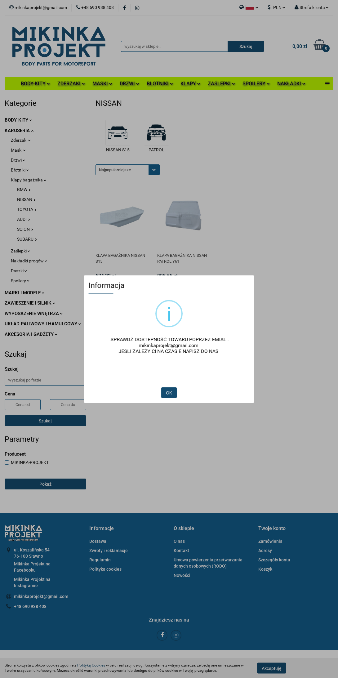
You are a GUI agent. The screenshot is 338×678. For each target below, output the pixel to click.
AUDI (23, 219)
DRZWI (129, 84)
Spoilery (20, 280)
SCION (25, 229)
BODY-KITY (35, 84)
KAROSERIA (19, 130)
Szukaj (45, 420)
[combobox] (128, 169)
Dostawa (97, 541)
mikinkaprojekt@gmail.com (41, 596)
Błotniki (20, 169)
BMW (24, 189)
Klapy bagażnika (28, 179)
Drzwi (18, 160)
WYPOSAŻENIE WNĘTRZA (34, 313)
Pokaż (45, 484)
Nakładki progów (29, 260)
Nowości (182, 575)
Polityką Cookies (91, 665)
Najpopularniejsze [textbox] (115, 169)
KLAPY (190, 84)
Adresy (265, 550)
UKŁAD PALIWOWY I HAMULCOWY (43, 324)
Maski (18, 150)
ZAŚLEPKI (221, 84)
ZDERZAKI (71, 84)
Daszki (19, 270)
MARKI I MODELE (24, 293)
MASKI (102, 84)
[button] (101, 528)
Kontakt (181, 550)
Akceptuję (272, 668)
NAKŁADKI (291, 84)
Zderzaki (21, 140)
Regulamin (100, 559)
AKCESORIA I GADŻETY (31, 334)
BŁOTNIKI (160, 84)
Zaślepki (20, 250)
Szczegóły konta (274, 559)
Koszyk (265, 569)
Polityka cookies (105, 569)
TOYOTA (27, 209)
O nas (179, 541)
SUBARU (27, 239)
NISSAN (26, 199)
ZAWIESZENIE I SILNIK (30, 303)
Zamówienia (270, 541)
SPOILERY (256, 84)
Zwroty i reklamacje (108, 550)
